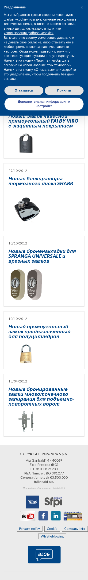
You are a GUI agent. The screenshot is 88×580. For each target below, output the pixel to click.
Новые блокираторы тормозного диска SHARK (41, 180)
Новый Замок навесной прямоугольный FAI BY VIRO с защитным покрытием (43, 120)
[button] (82, 7)
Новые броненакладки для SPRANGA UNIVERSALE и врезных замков (42, 256)
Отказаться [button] (24, 90)
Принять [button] (64, 90)
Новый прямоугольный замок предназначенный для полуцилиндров (39, 331)
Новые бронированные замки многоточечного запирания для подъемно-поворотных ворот (41, 396)
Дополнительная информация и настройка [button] (44, 104)
